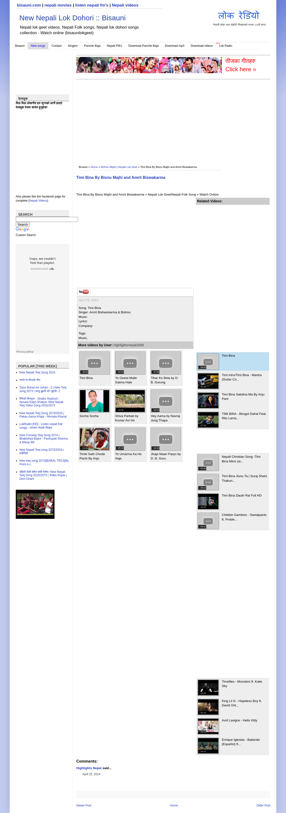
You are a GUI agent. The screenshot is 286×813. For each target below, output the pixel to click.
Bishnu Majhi (108, 167)
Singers (73, 45)
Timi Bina (86, 378)
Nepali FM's (114, 45)
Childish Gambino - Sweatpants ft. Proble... (244, 517)
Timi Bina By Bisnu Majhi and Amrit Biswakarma (120, 177)
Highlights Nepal (89, 768)
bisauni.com (29, 5)
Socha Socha (88, 416)
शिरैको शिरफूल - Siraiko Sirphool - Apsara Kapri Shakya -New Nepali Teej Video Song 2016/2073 (41, 402)
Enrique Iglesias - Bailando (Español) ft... (241, 742)
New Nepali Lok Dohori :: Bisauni (72, 18)
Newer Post (83, 805)
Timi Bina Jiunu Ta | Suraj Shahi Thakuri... (244, 478)
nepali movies (58, 5)
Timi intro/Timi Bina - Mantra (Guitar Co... (242, 377)
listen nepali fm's (91, 5)
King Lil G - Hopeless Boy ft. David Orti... (242, 703)
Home (94, 167)
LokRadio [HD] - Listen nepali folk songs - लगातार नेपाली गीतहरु (41, 425)
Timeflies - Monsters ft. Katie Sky (242, 684)
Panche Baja (92, 45)
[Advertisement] (162, 119)
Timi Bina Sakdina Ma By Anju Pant (243, 397)
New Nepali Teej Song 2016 (37, 372)
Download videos (202, 45)
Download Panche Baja (143, 45)
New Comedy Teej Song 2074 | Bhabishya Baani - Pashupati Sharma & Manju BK (43, 439)
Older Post (263, 805)
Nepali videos (125, 5)
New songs (38, 45)
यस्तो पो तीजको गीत (29, 380)
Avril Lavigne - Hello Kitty (239, 720)
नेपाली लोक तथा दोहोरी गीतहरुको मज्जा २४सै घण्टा (239, 17)
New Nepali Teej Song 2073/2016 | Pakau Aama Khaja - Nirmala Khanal (43, 414)
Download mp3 (174, 45)
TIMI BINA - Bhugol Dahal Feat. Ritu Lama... (244, 416)
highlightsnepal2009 (129, 345)
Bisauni (19, 45)
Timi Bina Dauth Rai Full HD (242, 495)
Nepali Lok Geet (127, 167)
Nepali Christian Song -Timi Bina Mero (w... (241, 459)
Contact (57, 45)
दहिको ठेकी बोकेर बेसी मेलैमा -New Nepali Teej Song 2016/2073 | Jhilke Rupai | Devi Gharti (43, 475)
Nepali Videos (38, 200)
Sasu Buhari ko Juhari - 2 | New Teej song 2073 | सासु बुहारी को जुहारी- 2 (42, 389)
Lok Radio (225, 45)
